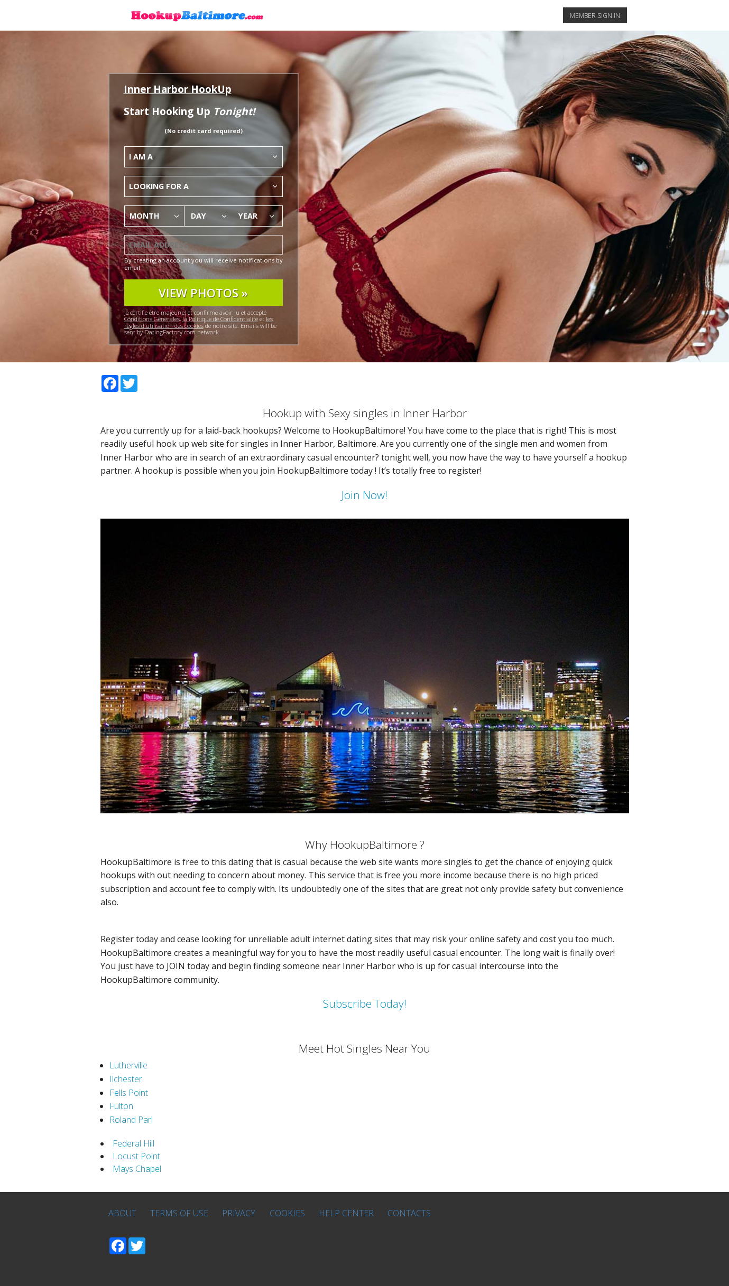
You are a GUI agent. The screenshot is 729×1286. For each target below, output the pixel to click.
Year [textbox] (247, 216)
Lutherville (128, 1065)
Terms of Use (179, 1213)
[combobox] (203, 156)
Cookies (287, 1213)
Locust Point (136, 1156)
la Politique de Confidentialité (220, 319)
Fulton (121, 1106)
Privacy (238, 1213)
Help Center (346, 1213)
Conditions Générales (152, 319)
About (122, 1213)
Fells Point (128, 1093)
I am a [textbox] (141, 157)
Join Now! (364, 494)
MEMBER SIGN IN (595, 15)
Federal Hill (133, 1143)
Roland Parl (131, 1119)
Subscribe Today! (365, 1003)
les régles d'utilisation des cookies (198, 322)
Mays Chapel (137, 1169)
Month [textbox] (145, 216)
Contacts (409, 1213)
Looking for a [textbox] (159, 186)
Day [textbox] (198, 216)
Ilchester (125, 1079)
